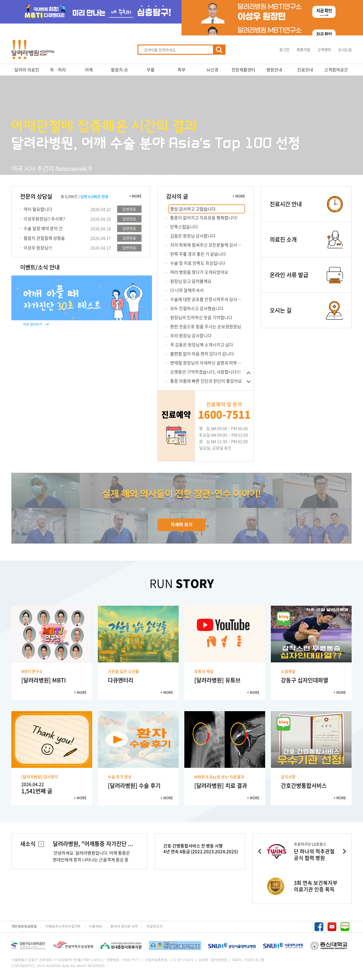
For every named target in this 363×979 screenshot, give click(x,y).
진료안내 (305, 70)
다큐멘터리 (120, 680)
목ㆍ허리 (58, 70)
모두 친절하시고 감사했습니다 (196, 308)
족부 (181, 70)
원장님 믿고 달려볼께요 (191, 281)
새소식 (32, 844)
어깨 (89, 70)
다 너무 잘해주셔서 (187, 290)
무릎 (151, 70)
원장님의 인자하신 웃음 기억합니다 (201, 317)
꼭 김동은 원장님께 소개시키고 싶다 (201, 345)
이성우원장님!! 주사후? (44, 219)
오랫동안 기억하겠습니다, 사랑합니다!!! (205, 372)
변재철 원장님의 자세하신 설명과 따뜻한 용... (207, 363)
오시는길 (345, 49)
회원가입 (303, 49)
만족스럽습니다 (184, 227)
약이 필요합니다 (38, 209)
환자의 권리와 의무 (124, 926)
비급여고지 (154, 926)
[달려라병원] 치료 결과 (220, 785)
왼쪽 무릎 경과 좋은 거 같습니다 (198, 254)
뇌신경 (212, 70)
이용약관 (95, 926)
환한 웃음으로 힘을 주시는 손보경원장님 (205, 326)
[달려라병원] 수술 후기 (134, 785)
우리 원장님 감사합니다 (191, 335)
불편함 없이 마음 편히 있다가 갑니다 (202, 354)
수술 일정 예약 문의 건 (43, 228)
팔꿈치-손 (119, 70)
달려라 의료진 (26, 70)
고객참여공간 (336, 70)
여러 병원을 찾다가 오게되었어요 (199, 272)
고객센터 (324, 49)
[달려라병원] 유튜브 (217, 680)
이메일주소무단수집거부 (63, 926)
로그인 (284, 49)
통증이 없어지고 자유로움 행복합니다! (204, 218)
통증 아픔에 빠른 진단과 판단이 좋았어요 (206, 381)
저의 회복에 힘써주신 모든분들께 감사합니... (207, 245)
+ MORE (135, 196)
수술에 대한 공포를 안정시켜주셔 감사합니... (207, 299)
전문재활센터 (243, 70)
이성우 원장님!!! (38, 248)
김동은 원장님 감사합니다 (193, 236)
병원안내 (274, 70)
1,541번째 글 (51, 788)
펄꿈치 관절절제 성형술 (44, 238)
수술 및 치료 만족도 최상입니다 (197, 263)
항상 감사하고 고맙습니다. (193, 209)
